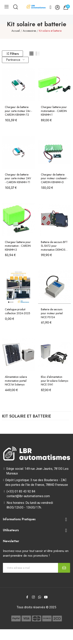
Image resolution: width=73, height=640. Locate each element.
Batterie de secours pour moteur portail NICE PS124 (52, 313)
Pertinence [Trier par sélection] (15, 60)
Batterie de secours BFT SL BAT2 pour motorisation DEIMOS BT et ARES (54, 246)
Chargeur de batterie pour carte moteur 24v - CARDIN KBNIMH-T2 (18, 111)
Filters (12, 53)
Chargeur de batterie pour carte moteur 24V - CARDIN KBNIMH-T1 (18, 178)
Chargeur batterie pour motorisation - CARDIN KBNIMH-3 (18, 246)
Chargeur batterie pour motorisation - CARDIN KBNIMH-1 (54, 111)
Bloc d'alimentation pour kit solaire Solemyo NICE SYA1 (54, 380)
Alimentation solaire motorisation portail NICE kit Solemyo (16, 380)
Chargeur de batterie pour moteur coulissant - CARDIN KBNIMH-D (54, 178)
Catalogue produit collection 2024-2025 (17, 311)
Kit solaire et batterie (26, 416)
